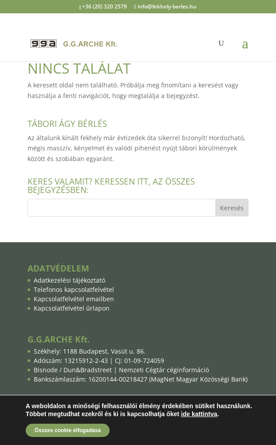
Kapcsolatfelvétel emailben (74, 299)
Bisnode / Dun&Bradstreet (73, 370)
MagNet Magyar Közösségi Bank (198, 379)
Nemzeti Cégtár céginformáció (164, 370)
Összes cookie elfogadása (68, 430)
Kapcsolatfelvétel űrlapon (72, 308)
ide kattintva (199, 413)
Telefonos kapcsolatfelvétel (74, 289)
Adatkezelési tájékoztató (69, 280)
